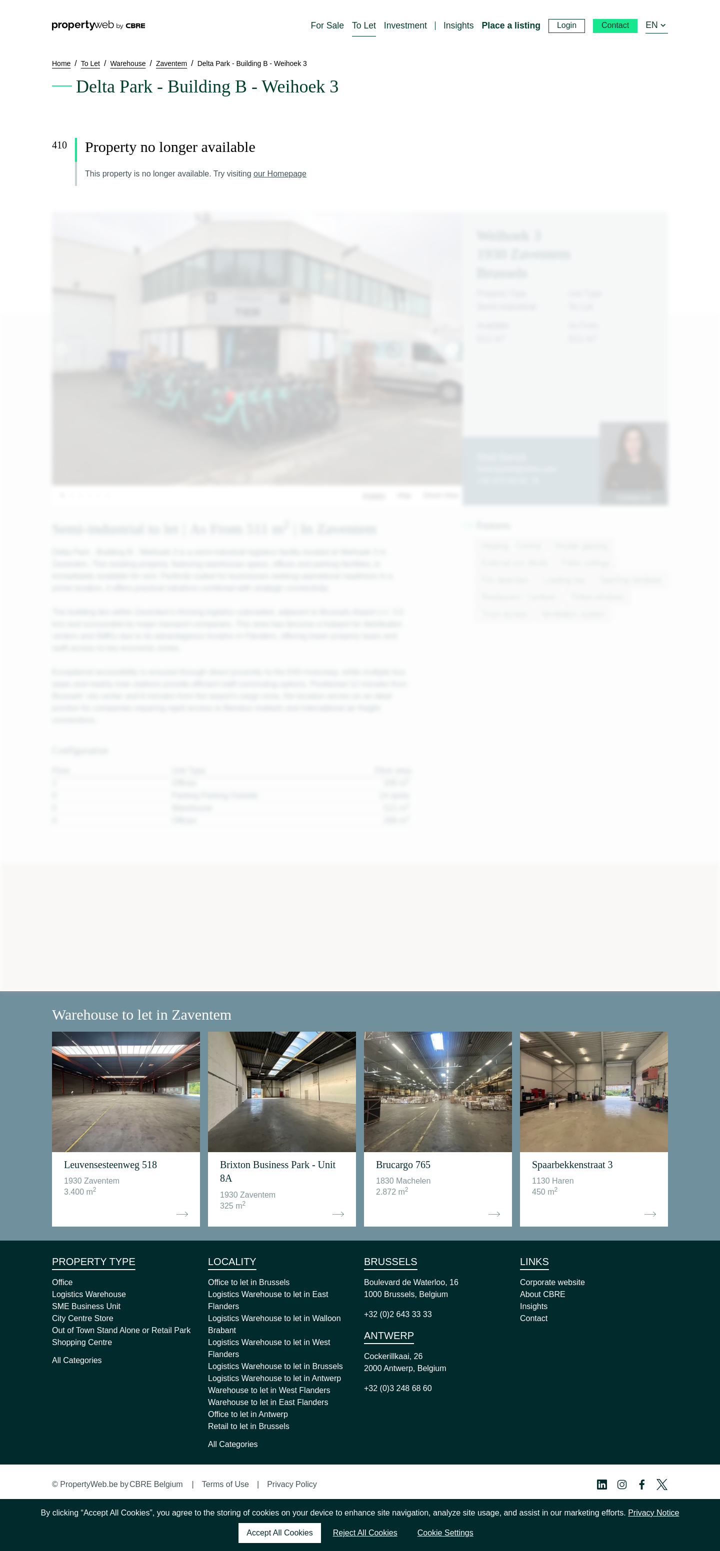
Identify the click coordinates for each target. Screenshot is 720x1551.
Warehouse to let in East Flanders (268, 1402)
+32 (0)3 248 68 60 (398, 1388)
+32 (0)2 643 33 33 (398, 1314)
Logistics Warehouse (89, 1294)
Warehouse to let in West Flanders (269, 1390)
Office (62, 1282)
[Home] (98, 25)
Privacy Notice (653, 1513)
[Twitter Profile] (662, 1485)
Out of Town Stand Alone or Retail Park (121, 1330)
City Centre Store (83, 1318)
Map (404, 495)
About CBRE (543, 1294)
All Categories (77, 1360)
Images (374, 495)
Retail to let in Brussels (249, 1426)
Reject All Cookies (365, 1533)
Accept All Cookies (279, 1533)
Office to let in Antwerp (248, 1414)
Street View (440, 495)
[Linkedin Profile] (602, 1485)
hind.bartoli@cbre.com (516, 469)
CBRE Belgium (156, 1484)
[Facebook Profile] (642, 1485)
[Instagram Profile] (622, 1485)
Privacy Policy (292, 1484)
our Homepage (280, 173)
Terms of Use (225, 1484)
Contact (534, 1318)
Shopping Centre (82, 1342)
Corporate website (552, 1282)
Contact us (633, 498)
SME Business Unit (86, 1306)
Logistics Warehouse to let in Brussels (275, 1366)
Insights (534, 1306)
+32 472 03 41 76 (507, 481)
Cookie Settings (446, 1533)
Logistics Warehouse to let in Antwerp (274, 1378)
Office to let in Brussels (249, 1282)
